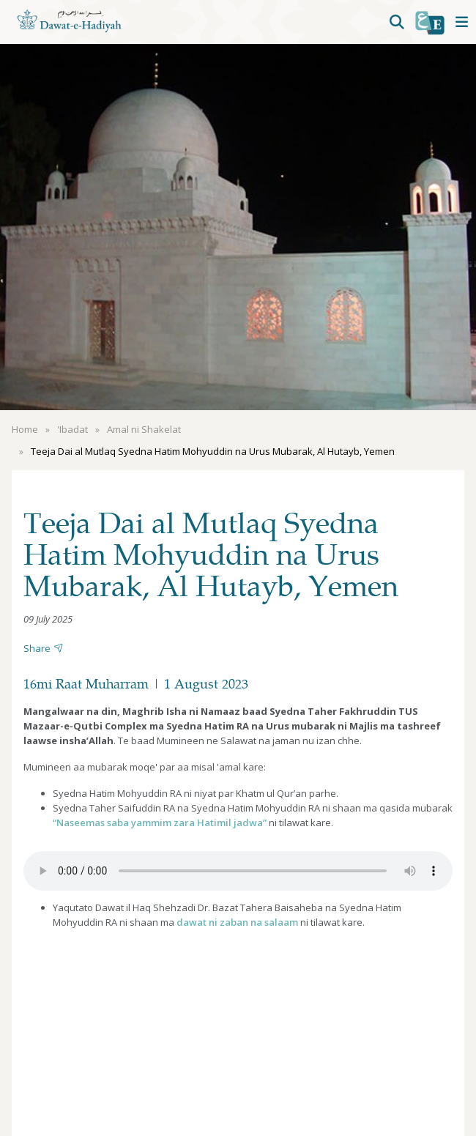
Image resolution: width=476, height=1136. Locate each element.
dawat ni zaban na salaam (237, 922)
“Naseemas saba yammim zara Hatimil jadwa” (160, 822)
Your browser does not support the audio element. (238, 871)
